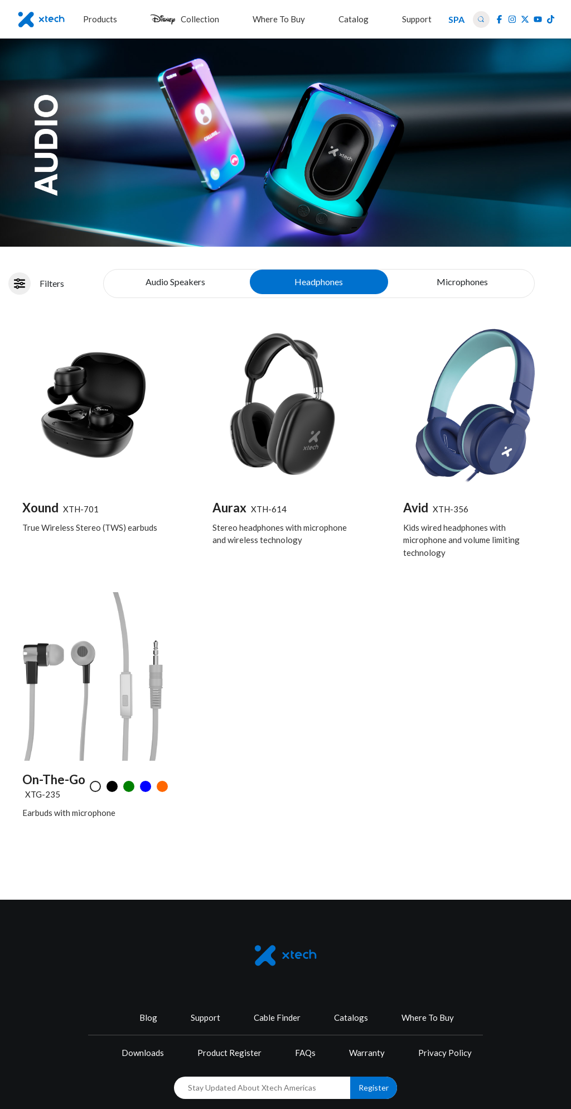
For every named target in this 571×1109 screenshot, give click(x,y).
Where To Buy (427, 1017)
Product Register (229, 1053)
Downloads (143, 1053)
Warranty (367, 1053)
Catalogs (351, 1017)
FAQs (305, 1053)
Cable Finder (277, 1017)
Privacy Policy (445, 1053)
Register (374, 1087)
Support (205, 1017)
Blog (148, 1017)
